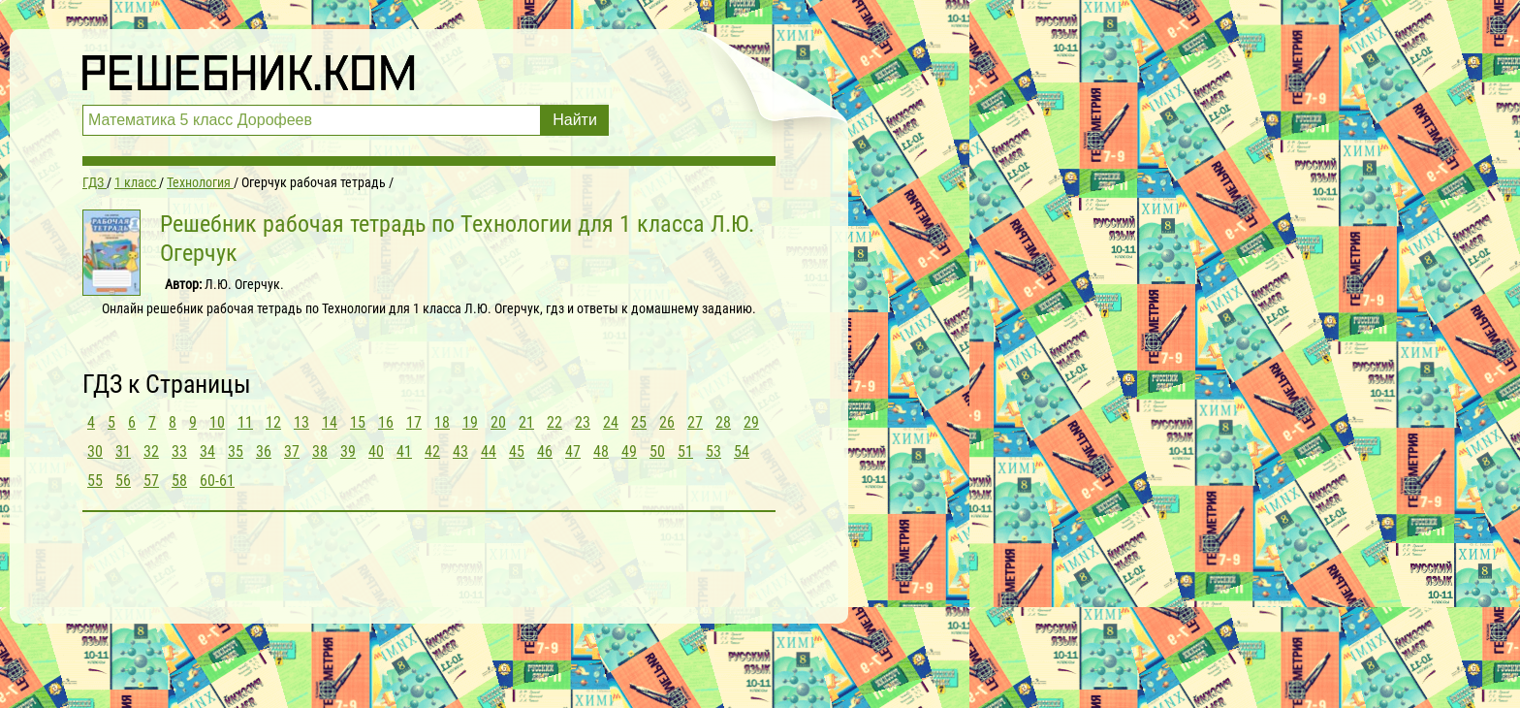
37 (292, 451)
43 (460, 451)
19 (470, 422)
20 (498, 422)
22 (554, 422)
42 (432, 451)
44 (488, 451)
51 (685, 451)
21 (526, 422)
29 (751, 422)
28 (723, 422)
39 (348, 451)
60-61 (217, 480)
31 (123, 451)
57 (151, 480)
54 (741, 451)
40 (376, 451)
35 (235, 451)
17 (414, 422)
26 (667, 422)
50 (657, 451)
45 (516, 451)
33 (179, 451)
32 (151, 451)
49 (629, 451)
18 (442, 422)
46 (545, 451)
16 (386, 422)
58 (179, 480)
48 (601, 451)
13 (301, 422)
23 (582, 422)
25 (639, 422)
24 (610, 422)
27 (695, 422)
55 (95, 480)
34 (207, 451)
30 (95, 451)
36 (263, 451)
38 (320, 451)
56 (123, 480)
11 (245, 422)
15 (357, 422)
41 (404, 451)
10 (217, 422)
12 (273, 422)
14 (329, 422)
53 (713, 451)
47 (573, 451)
